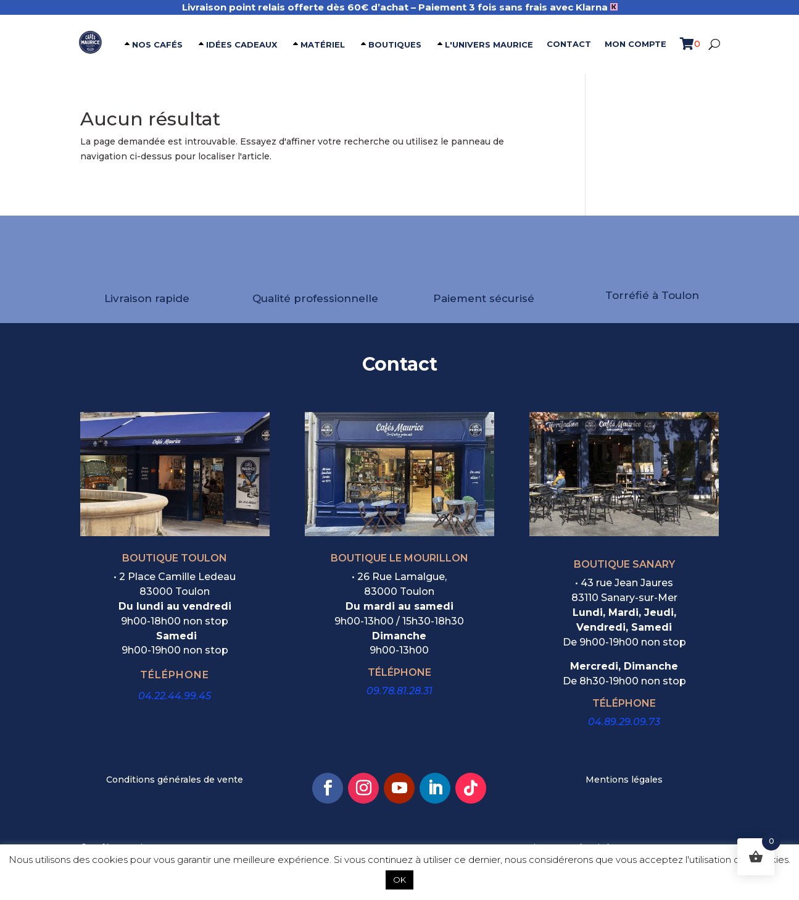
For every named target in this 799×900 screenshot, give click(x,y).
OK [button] (399, 880)
